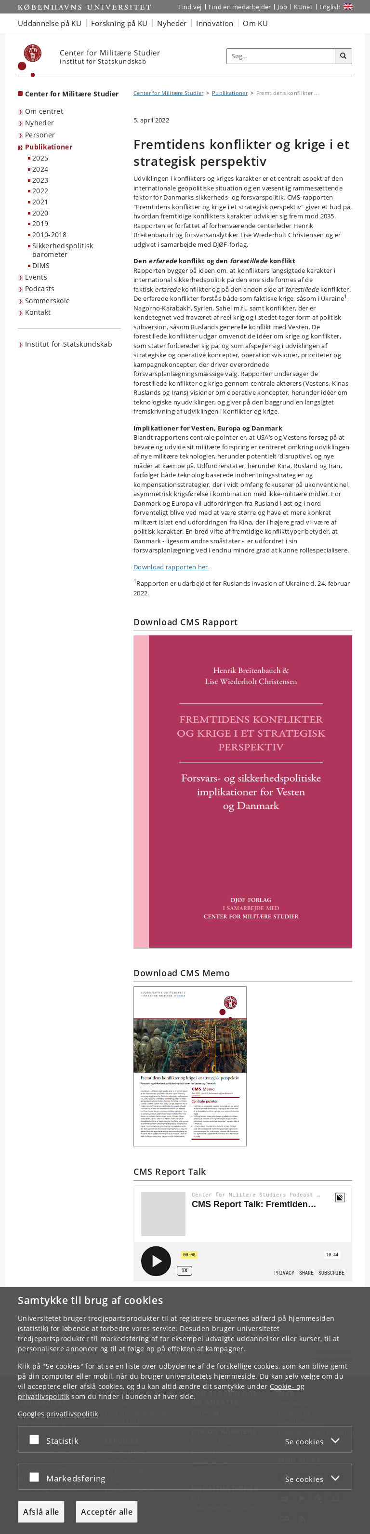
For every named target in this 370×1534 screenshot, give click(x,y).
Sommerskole (47, 300)
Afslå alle (41, 1512)
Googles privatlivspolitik (58, 1413)
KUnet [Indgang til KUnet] (303, 6)
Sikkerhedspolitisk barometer (62, 250)
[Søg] (343, 56)
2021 (40, 201)
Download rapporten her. (171, 567)
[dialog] (185, 1410)
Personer (40, 134)
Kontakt (38, 312)
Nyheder (39, 122)
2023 (40, 180)
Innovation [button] (214, 23)
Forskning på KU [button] (119, 23)
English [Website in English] (330, 6)
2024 (40, 169)
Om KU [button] (255, 23)
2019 (40, 223)
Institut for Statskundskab (68, 344)
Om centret (44, 111)
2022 (40, 190)
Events (36, 277)
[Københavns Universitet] (30, 60)
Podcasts (39, 288)
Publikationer (48, 146)
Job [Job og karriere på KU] (282, 6)
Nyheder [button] (171, 23)
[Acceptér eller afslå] (36, 1439)
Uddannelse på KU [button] (49, 23)
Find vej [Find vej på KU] (189, 6)
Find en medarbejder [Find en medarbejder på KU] (240, 6)
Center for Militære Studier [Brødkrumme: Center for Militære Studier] (168, 92)
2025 (40, 157)
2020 (40, 212)
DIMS (41, 265)
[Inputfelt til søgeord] (281, 56)
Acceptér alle (106, 1512)
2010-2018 (49, 234)
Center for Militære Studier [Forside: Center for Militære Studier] (72, 93)
